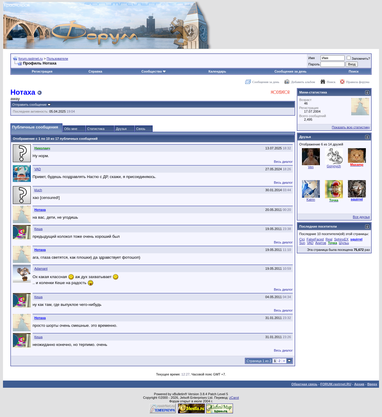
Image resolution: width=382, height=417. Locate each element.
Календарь (217, 71)
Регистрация (42, 71)
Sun (302, 243)
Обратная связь (304, 384)
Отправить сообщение (29, 104)
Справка (95, 71)
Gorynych (334, 166)
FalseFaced (314, 239)
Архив (359, 384)
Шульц (344, 243)
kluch (38, 190)
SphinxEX (341, 239)
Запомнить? (358, 58)
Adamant (40, 268)
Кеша (38, 229)
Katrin (310, 199)
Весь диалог (283, 161)
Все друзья (361, 217)
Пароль (314, 64)
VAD (37, 169)
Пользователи (57, 58)
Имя (311, 58)
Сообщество (154, 71)
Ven (311, 167)
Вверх (372, 384)
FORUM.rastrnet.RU (335, 384)
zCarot (234, 397)
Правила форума (357, 82)
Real (329, 239)
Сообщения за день (290, 71)
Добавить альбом (303, 82)
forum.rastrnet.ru (31, 58)
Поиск (354, 71)
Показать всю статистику (351, 127)
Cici (302, 239)
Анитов (320, 243)
